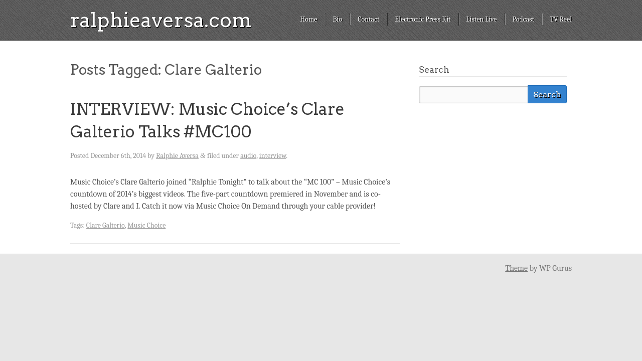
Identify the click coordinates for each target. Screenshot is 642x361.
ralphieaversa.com (161, 20)
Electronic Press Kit (423, 19)
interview (272, 155)
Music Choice (146, 225)
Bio (338, 19)
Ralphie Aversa (177, 155)
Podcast (524, 19)
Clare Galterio (105, 225)
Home (308, 19)
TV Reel (561, 19)
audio (248, 155)
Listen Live (481, 19)
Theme (516, 268)
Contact (368, 19)
